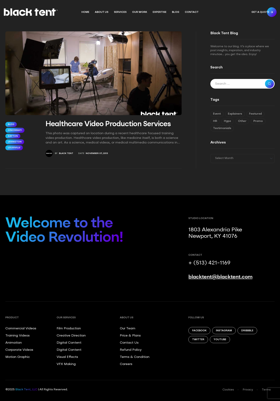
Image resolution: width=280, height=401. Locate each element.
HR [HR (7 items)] (215, 121)
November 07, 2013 (97, 153)
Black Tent (66, 153)
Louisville (14, 148)
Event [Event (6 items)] (217, 113)
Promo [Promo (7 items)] (258, 121)
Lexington (15, 142)
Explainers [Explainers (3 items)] (235, 113)
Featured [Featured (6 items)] (255, 113)
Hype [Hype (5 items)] (227, 121)
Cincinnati (15, 130)
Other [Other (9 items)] (242, 121)
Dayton (13, 136)
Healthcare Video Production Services (108, 124)
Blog (11, 124)
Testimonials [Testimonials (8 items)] (222, 128)
